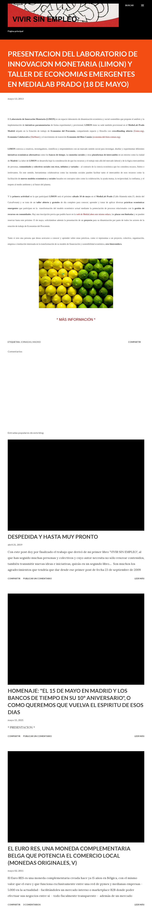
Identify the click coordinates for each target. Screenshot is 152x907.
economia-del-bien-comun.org (106, 137)
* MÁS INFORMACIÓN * (76, 319)
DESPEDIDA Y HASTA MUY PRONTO (53, 536)
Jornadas (26, 342)
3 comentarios (32, 904)
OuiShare (35, 137)
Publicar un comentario (37, 578)
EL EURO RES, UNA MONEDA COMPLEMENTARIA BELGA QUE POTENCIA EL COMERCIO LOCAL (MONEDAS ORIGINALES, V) (69, 855)
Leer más (139, 578)
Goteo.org (138, 131)
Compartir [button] (134, 342)
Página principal (15, 31)
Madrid (37, 342)
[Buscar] (129, 5)
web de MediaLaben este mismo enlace (93, 214)
